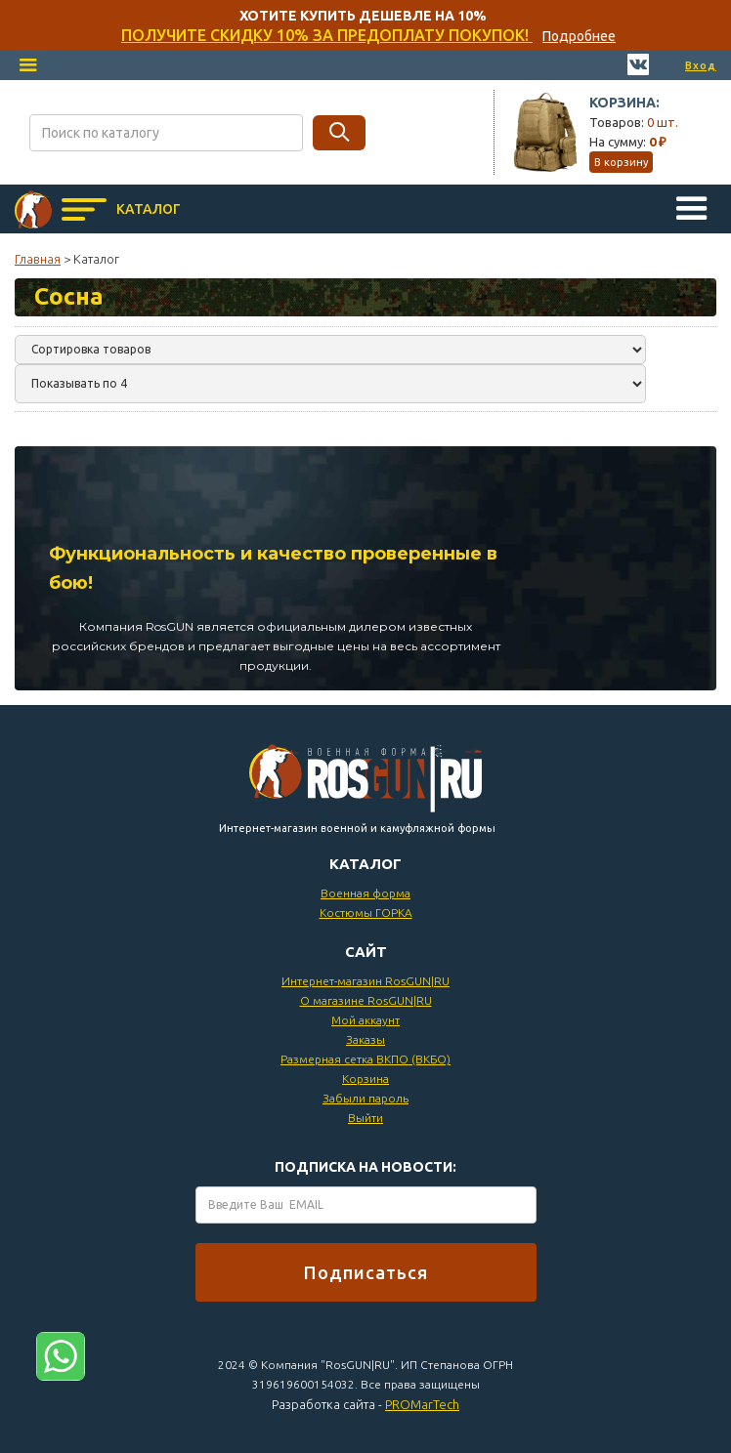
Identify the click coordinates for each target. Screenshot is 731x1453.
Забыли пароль (365, 1098)
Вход (700, 65)
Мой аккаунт (365, 1020)
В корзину (621, 162)
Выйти (365, 1117)
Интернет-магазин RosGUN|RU (365, 981)
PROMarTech (422, 1404)
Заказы (365, 1039)
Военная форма (365, 893)
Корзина (365, 1078)
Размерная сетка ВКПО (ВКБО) (365, 1059)
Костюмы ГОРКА (366, 912)
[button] (28, 65)
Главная (38, 259)
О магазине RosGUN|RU (366, 1000)
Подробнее (579, 36)
